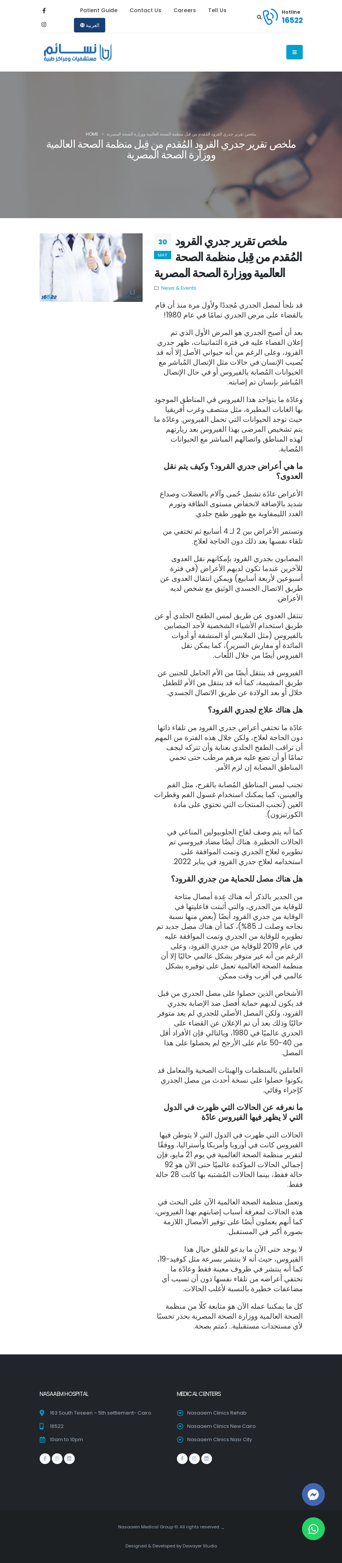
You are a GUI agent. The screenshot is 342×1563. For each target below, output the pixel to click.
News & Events (178, 288)
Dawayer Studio (200, 1546)
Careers (184, 10)
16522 (292, 20)
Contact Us (145, 10)
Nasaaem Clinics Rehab (217, 1413)
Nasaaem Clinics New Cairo (221, 1426)
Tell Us (217, 10)
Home (92, 134)
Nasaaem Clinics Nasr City (219, 1439)
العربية (90, 25)
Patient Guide (98, 10)
